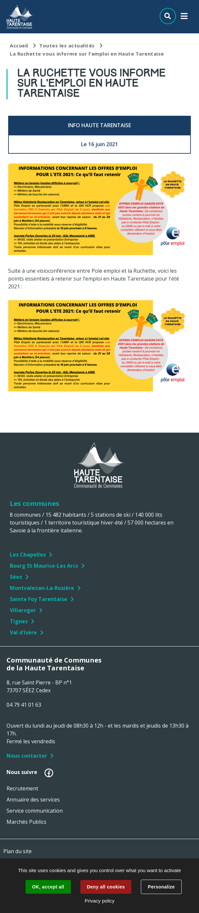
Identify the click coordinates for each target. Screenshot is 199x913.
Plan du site (17, 851)
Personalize (161, 886)
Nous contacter (27, 755)
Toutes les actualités (67, 45)
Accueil (19, 45)
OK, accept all (48, 886)
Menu (184, 17)
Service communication (35, 810)
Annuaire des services (33, 799)
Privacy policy (100, 901)
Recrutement (22, 788)
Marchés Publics (26, 821)
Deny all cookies (106, 886)
